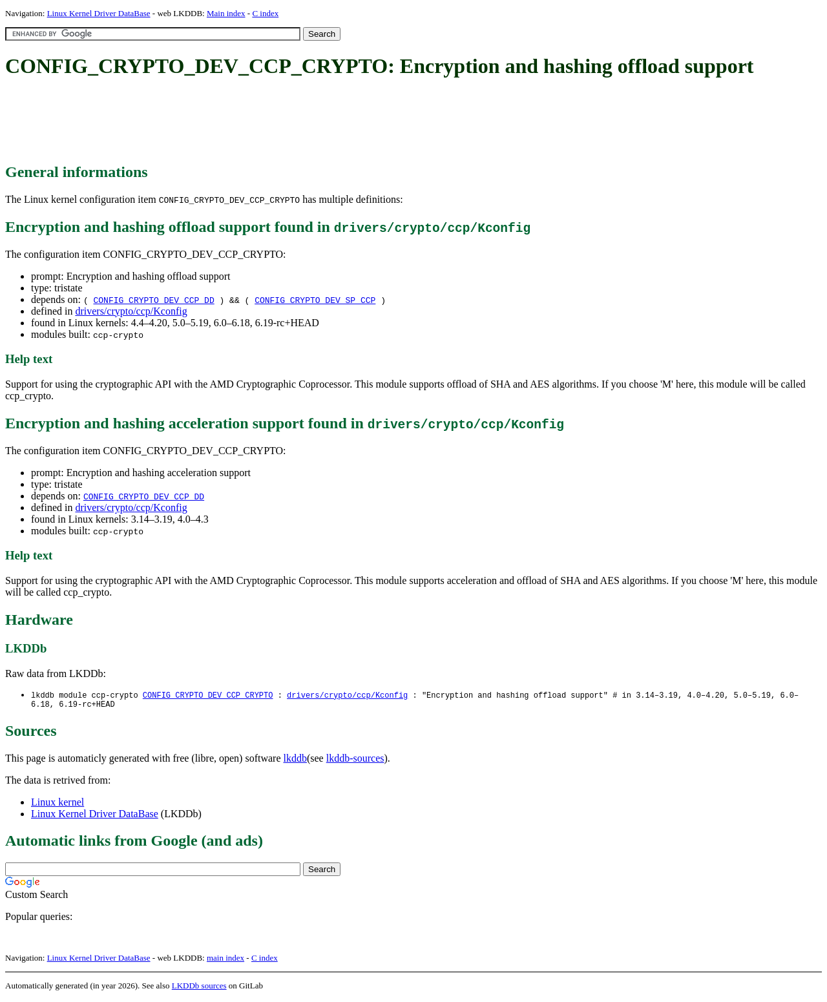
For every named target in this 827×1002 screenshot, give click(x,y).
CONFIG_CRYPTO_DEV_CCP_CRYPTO (208, 695)
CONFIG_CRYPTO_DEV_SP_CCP (315, 300)
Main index (226, 13)
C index (265, 13)
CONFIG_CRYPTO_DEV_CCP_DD (153, 300)
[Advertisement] (240, 121)
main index (225, 960)
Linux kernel (57, 804)
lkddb (295, 760)
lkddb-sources (355, 760)
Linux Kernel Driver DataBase (99, 13)
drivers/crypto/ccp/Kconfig (131, 311)
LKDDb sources (199, 988)
